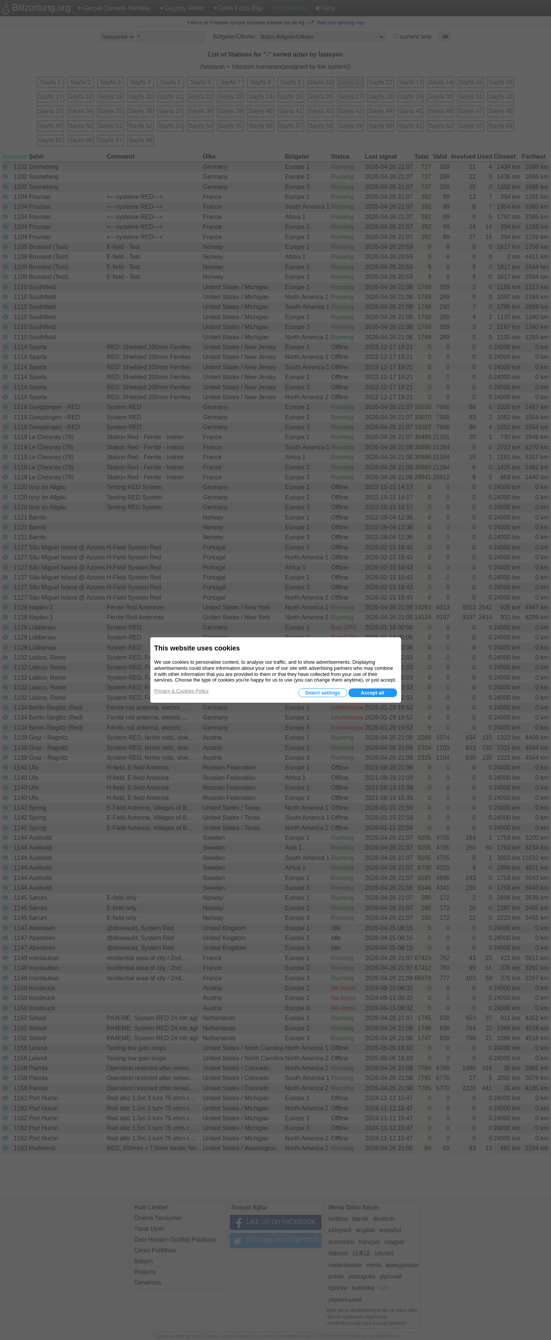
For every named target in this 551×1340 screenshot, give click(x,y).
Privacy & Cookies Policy (181, 691)
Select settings (322, 693)
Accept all (372, 693)
